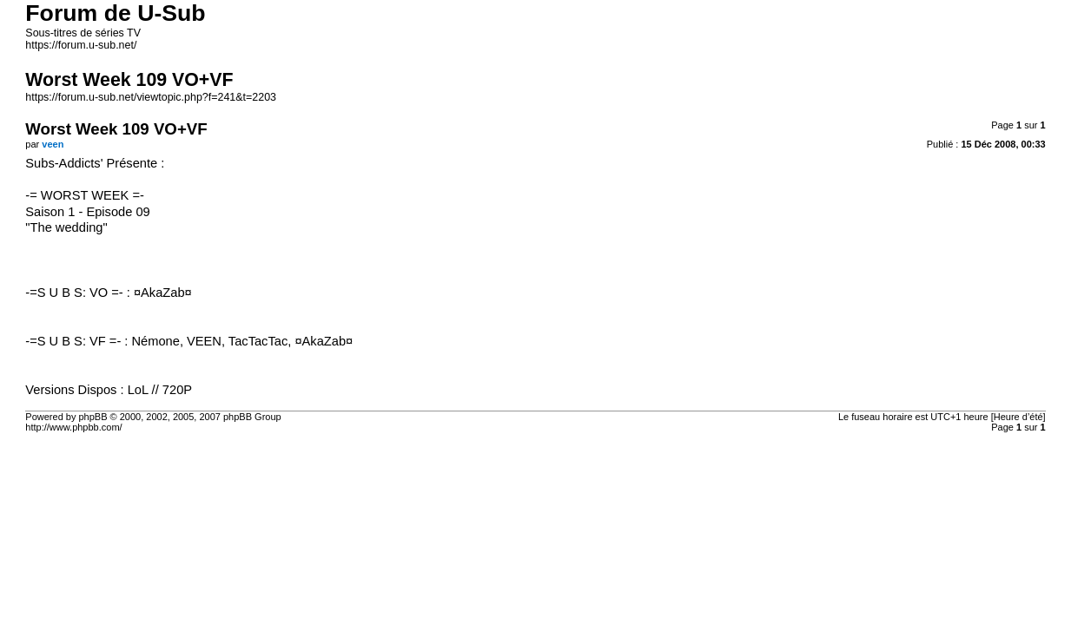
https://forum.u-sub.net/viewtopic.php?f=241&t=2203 (150, 97)
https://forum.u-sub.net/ (80, 45)
